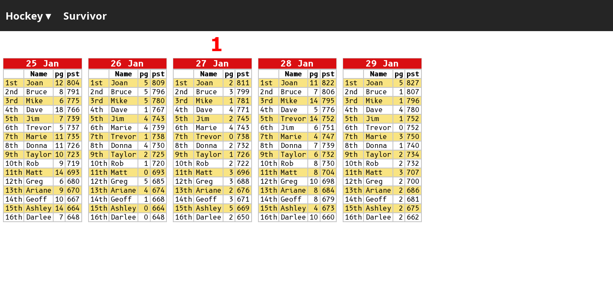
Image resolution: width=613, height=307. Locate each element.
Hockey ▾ (28, 16)
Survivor (85, 16)
